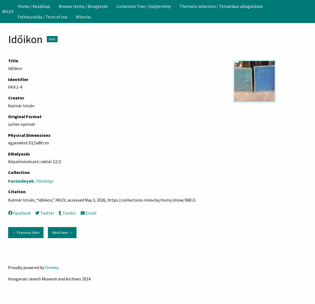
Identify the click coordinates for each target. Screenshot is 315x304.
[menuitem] (34, 6)
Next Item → (62, 232)
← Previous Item (25, 232)
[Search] (310, 11)
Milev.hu (83, 17)
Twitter (44, 213)
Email (89, 213)
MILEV (8, 11)
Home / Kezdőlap (34, 6)
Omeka (51, 267)
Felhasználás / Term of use (42, 17)
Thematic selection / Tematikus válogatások (221, 6)
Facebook (19, 213)
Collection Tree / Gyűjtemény (144, 6)
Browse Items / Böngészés (83, 6)
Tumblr (67, 213)
